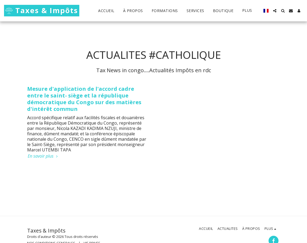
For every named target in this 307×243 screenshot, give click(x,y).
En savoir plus (43, 156)
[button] (275, 11)
